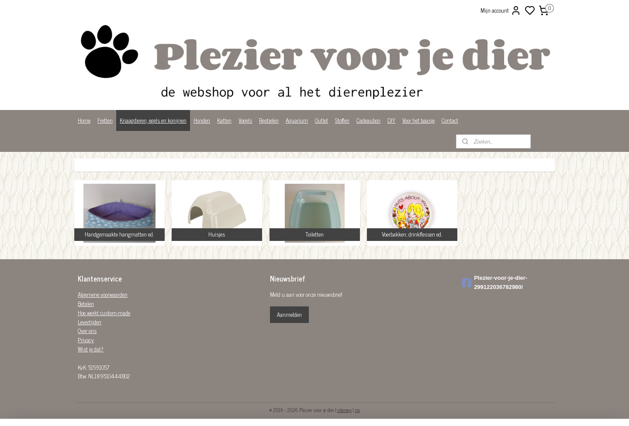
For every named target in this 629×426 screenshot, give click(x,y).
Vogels (245, 120)
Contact (450, 120)
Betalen (86, 303)
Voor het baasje (418, 120)
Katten (224, 120)
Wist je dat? (91, 349)
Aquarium (297, 120)
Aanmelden (289, 314)
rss (357, 410)
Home (84, 120)
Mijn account (500, 10)
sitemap (344, 410)
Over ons (87, 330)
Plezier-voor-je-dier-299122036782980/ (494, 282)
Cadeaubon (368, 120)
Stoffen (342, 120)
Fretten (105, 120)
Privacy (86, 339)
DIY (391, 120)
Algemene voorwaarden (103, 294)
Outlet (321, 120)
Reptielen (269, 120)
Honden (202, 120)
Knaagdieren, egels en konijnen (153, 120)
